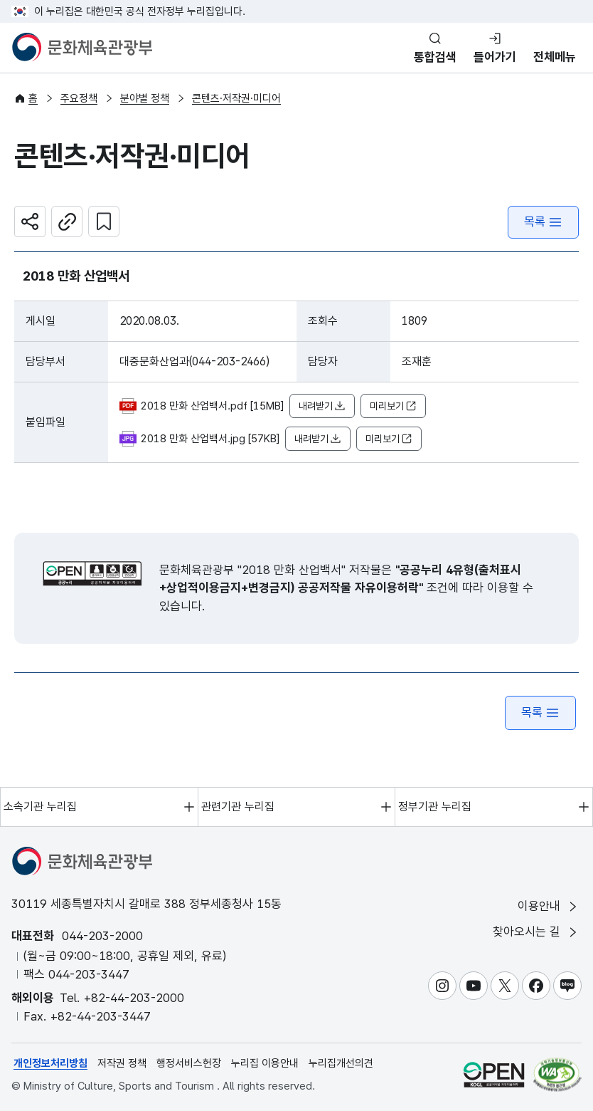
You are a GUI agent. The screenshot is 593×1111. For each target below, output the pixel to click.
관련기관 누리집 (237, 806)
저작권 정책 (121, 1063)
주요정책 (78, 98)
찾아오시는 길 (536, 931)
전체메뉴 (554, 57)
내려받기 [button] (322, 406)
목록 (543, 221)
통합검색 (435, 57)
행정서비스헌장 (188, 1063)
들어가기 (495, 57)
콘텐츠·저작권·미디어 (236, 98)
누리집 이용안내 (265, 1063)
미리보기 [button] (393, 406)
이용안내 (548, 906)
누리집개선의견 (341, 1063)
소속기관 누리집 (40, 806)
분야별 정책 (144, 98)
